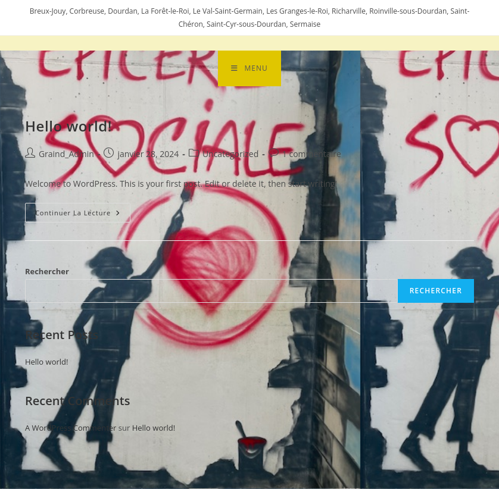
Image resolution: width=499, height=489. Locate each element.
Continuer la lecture (82, 210)
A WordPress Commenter (71, 428)
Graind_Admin (66, 154)
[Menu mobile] (249, 68)
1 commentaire (311, 154)
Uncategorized (230, 154)
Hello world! (68, 126)
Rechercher (47, 272)
